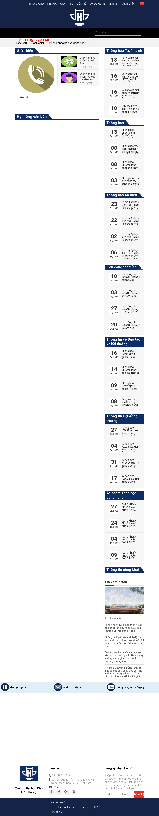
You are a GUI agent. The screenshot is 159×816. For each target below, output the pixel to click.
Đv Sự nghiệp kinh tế (103, 3)
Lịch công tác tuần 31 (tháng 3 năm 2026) (131, 325)
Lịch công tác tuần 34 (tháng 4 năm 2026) (131, 277)
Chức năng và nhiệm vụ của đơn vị (88, 60)
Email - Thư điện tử (72, 687)
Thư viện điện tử (18, 687)
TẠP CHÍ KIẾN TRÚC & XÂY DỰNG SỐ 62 (129, 539)
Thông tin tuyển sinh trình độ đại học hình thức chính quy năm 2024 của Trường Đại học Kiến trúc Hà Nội (124, 641)
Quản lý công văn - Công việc (130, 687)
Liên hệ (81, 3)
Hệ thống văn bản (32, 117)
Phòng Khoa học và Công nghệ (67, 43)
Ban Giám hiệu (113, 618)
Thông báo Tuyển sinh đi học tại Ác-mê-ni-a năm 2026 (130, 387)
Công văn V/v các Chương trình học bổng (130, 402)
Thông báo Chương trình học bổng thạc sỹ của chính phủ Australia (131, 168)
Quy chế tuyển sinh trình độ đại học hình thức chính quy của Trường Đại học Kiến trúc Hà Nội (130, 113)
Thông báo (115, 123)
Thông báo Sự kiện (121, 195)
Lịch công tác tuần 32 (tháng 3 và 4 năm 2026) (131, 309)
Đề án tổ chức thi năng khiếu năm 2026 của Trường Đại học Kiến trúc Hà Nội (131, 95)
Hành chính (128, 3)
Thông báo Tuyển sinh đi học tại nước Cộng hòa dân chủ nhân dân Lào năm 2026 (130, 358)
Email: (56, 787)
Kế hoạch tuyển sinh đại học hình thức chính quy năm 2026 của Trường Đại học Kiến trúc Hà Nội (131, 64)
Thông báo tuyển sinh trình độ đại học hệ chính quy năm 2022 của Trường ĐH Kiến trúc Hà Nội (124, 628)
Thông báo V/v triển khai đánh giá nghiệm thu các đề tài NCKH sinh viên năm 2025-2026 (130, 153)
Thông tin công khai (122, 570)
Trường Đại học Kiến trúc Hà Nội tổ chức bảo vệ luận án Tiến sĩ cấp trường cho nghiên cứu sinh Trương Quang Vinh (124, 657)
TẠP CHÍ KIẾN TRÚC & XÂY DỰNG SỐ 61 (129, 555)
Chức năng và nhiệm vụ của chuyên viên (88, 76)
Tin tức (52, 3)
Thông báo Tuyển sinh (124, 51)
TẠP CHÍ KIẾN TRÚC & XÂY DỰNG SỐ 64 (129, 507)
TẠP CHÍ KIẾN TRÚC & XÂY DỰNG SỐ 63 (129, 523)
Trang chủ (36, 3)
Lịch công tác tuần (121, 267)
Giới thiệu (66, 3)
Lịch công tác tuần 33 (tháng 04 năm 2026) (130, 293)
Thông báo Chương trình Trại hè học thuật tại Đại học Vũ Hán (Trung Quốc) (131, 137)
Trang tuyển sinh (37, 39)
